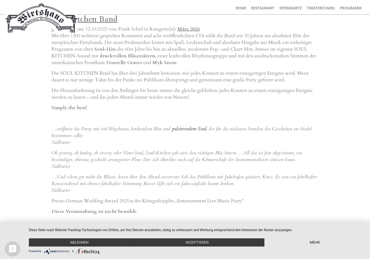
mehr (315, 242)
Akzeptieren (197, 242)
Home (241, 8)
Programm (351, 8)
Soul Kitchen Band (84, 19)
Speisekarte (290, 8)
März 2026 (188, 29)
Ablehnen (79, 242)
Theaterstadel (320, 8)
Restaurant (262, 8)
